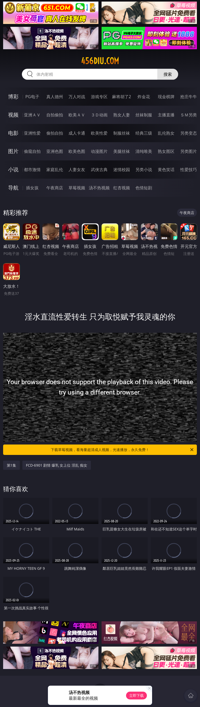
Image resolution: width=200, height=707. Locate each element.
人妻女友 (76, 169)
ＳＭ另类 (188, 115)
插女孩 (32, 188)
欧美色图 (76, 151)
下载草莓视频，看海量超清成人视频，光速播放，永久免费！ (122, 450)
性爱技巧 (188, 169)
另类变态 (188, 133)
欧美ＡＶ (76, 115)
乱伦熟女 (166, 133)
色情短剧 (143, 188)
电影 (13, 132)
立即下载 (136, 695)
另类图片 (188, 151)
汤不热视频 (99, 188)
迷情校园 (121, 169)
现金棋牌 (166, 96)
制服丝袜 (121, 133)
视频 (13, 114)
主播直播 (166, 115)
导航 (13, 187)
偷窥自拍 (32, 151)
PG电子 (32, 96)
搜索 (168, 74)
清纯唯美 (143, 151)
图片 (13, 151)
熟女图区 (166, 151)
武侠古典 (99, 169)
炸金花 (144, 96)
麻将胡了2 (121, 96)
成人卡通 (76, 133)
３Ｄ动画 (99, 115)
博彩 (13, 96)
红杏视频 (121, 188)
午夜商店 (54, 188)
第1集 (11, 465)
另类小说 (143, 169)
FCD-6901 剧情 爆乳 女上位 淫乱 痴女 (56, 465)
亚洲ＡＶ (32, 115)
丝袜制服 (143, 115)
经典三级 (143, 133)
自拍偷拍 (54, 115)
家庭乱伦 (54, 169)
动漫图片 (99, 151)
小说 (13, 169)
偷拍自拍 (54, 133)
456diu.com (100, 61)
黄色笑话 (166, 169)
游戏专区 (99, 96)
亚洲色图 (54, 151)
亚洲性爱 (32, 133)
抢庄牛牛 (188, 96)
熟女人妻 (121, 115)
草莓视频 (76, 188)
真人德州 (54, 96)
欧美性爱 (99, 133)
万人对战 (76, 96)
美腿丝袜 (121, 151)
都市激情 (32, 169)
